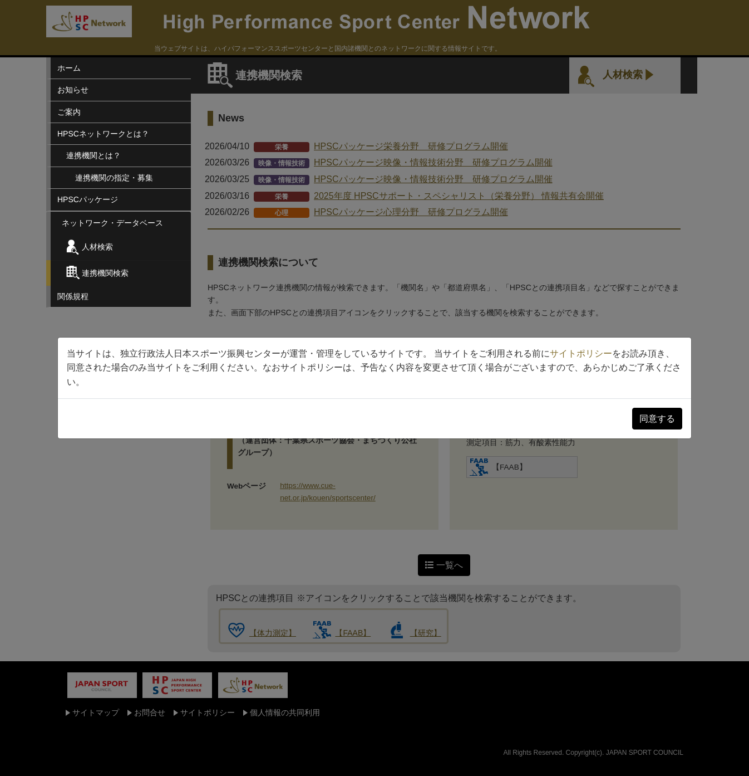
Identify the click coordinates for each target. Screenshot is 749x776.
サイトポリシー (581, 353)
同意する (657, 418)
